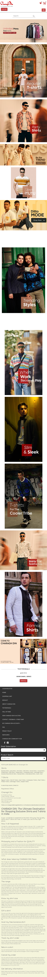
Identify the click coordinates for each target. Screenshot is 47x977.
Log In (4, 9)
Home (4, 692)
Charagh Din (6, 792)
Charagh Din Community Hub (12, 739)
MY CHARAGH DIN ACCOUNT (11, 723)
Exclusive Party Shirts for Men (8, 774)
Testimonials (6, 708)
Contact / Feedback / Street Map (13, 719)
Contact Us (15, 785)
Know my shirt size (9, 898)
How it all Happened (10, 824)
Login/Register (7, 688)
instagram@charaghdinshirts (15, 805)
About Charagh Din (8, 704)
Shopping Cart (7, 696)
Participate (5, 735)
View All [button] (23, 681)
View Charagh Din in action (11, 715)
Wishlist (5, 700)
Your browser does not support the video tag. (23, 239)
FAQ (3, 727)
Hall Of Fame (6, 712)
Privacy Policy (7, 731)
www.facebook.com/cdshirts (38, 805)
